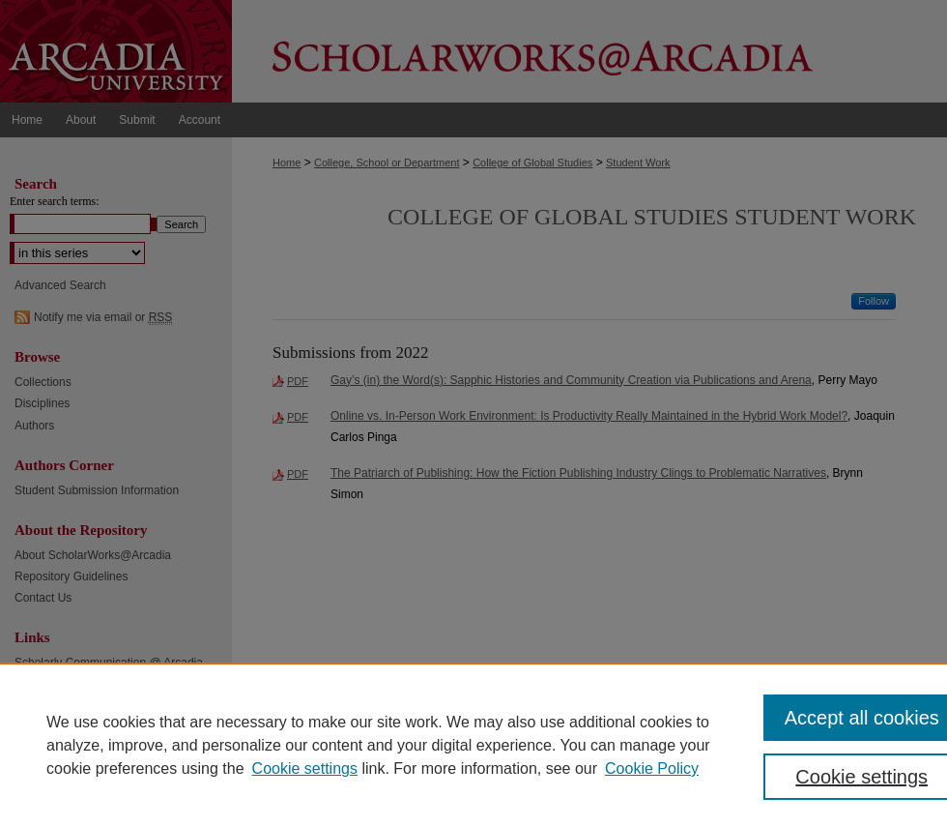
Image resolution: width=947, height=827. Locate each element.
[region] (473, 745)
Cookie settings (305, 768)
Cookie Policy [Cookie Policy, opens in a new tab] (652, 768)
